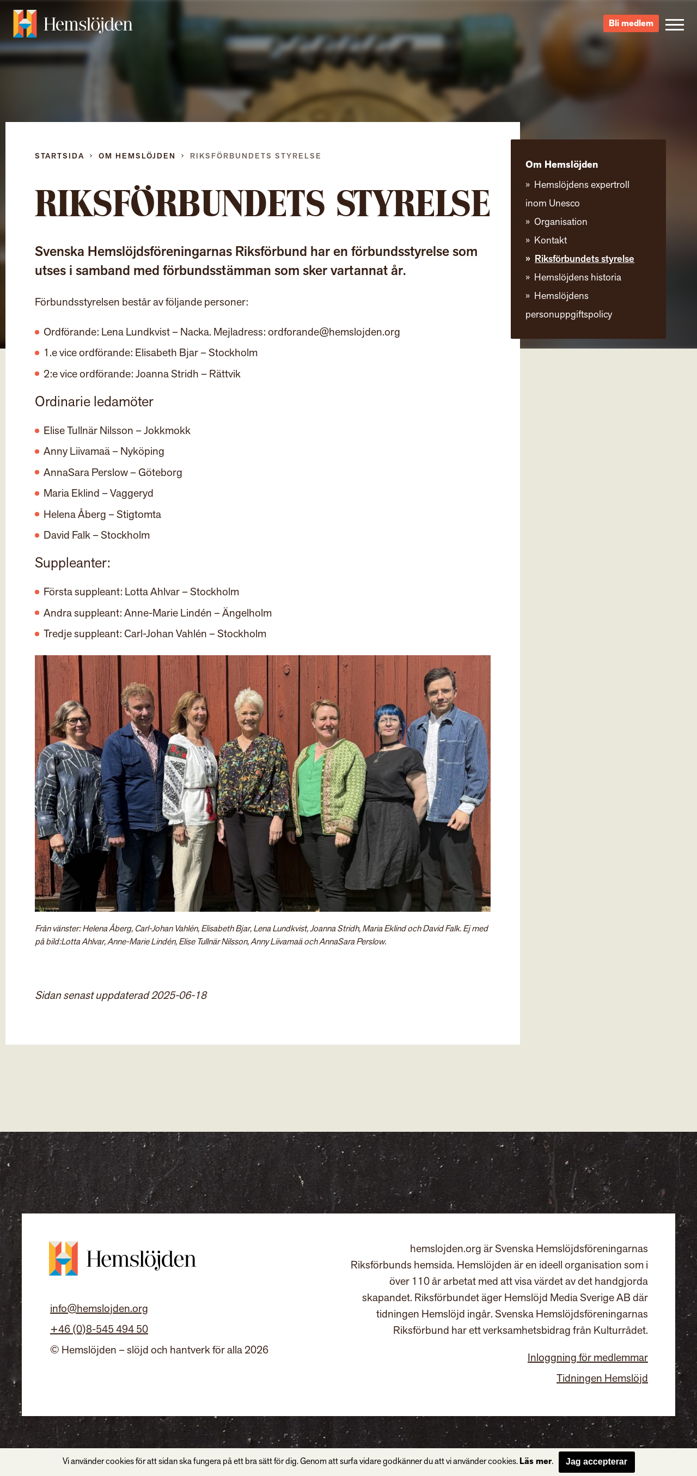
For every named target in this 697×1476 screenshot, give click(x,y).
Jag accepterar (596, 1461)
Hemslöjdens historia (577, 277)
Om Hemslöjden (137, 156)
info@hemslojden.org (99, 1309)
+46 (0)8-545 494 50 (99, 1329)
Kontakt (550, 240)
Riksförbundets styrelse (584, 259)
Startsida (59, 156)
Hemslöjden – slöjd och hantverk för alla (73, 27)
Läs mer (535, 1461)
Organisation (561, 222)
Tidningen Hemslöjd (602, 1378)
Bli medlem (631, 27)
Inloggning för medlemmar (588, 1358)
